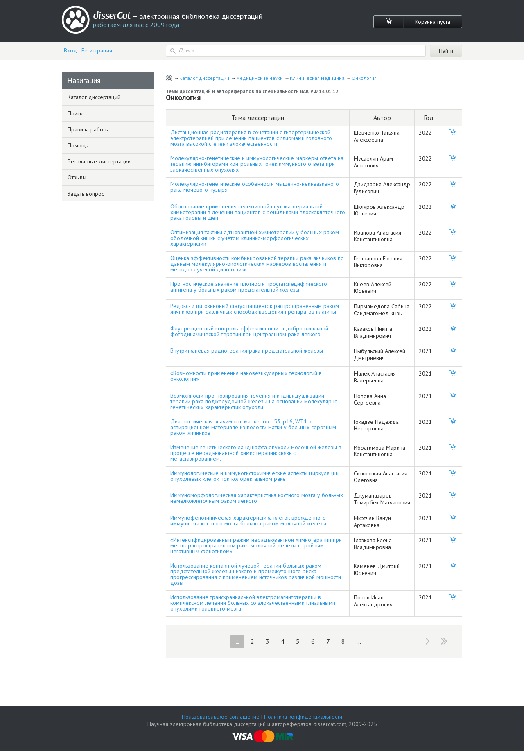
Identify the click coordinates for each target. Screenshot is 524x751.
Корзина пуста (432, 21)
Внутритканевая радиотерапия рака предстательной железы (246, 350)
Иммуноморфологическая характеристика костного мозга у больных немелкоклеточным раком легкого (256, 497)
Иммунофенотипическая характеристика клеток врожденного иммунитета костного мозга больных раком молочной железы (248, 520)
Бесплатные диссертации (99, 161)
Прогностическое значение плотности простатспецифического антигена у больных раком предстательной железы (248, 286)
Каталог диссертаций (204, 78)
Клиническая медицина (317, 78)
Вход (70, 50)
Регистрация (96, 50)
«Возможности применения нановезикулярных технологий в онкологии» (246, 375)
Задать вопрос (86, 193)
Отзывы (77, 177)
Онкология (364, 78)
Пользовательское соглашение (221, 716)
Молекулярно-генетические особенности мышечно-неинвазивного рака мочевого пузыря (254, 186)
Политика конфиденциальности (303, 716)
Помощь (78, 145)
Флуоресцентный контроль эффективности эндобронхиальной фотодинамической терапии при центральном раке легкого (249, 331)
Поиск (75, 113)
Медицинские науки (259, 78)
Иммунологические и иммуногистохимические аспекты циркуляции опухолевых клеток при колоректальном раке (254, 475)
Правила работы (88, 129)
